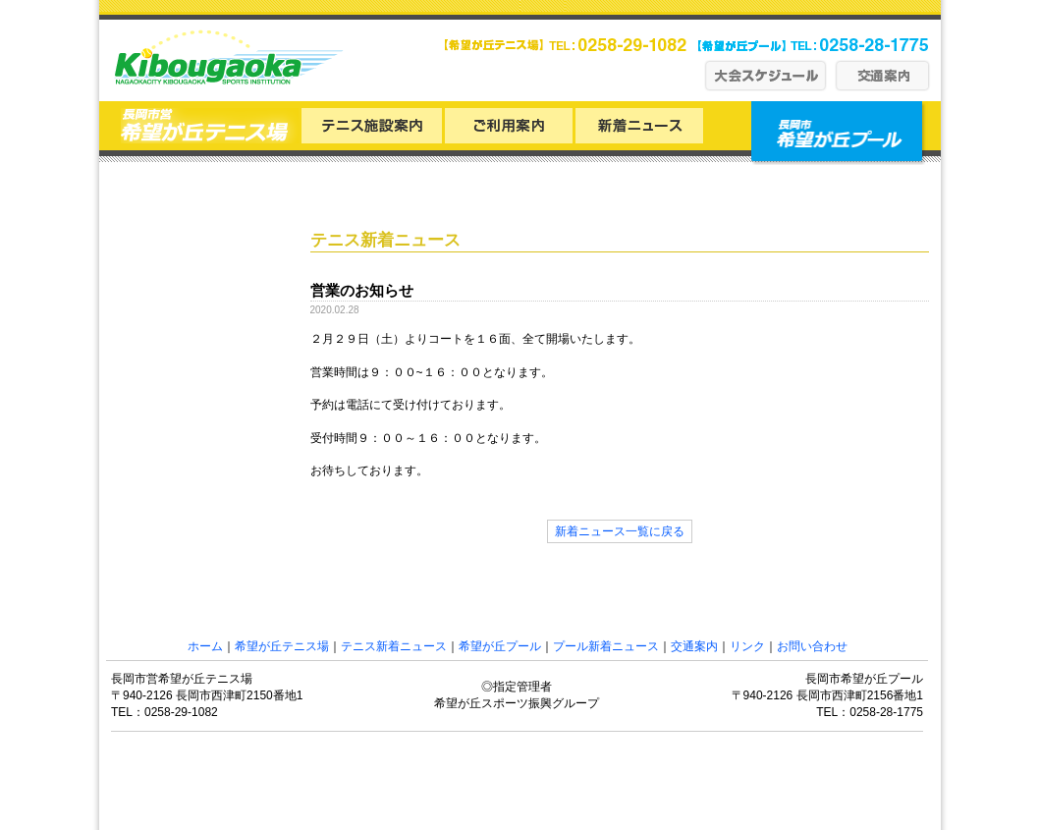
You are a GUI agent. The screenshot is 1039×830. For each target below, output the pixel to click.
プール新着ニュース (606, 646)
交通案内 (694, 646)
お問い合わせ (812, 646)
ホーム (205, 646)
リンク (747, 646)
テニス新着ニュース (394, 646)
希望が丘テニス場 (282, 646)
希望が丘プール (500, 646)
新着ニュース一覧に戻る (619, 531)
